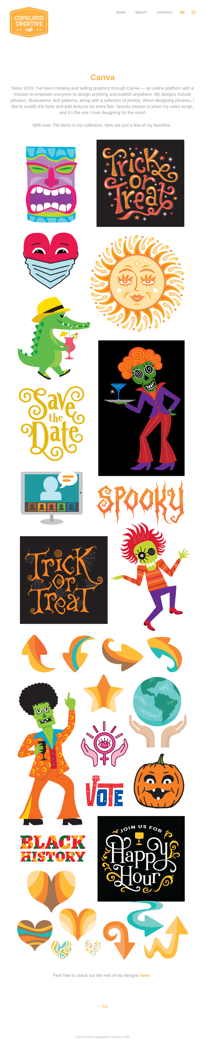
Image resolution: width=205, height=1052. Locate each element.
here (144, 975)
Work (121, 12)
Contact (165, 12)
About (141, 12)
